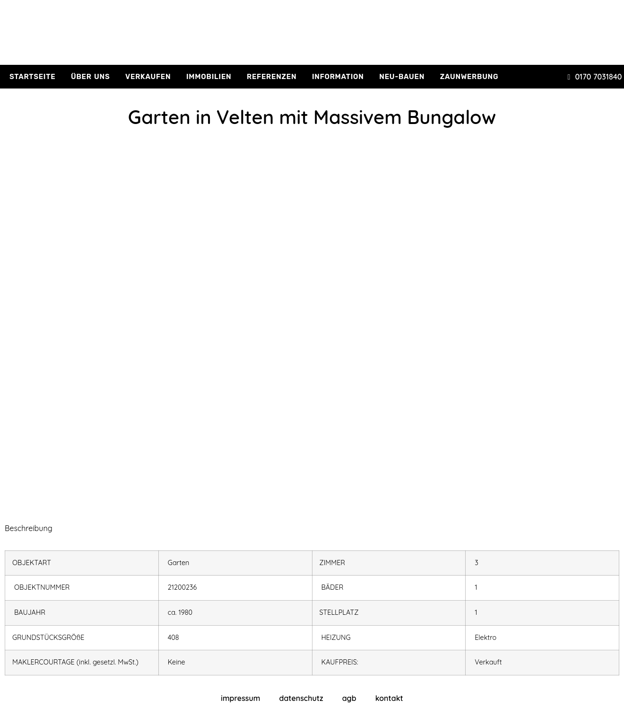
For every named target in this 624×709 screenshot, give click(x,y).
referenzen (271, 76)
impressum (240, 698)
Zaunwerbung (469, 76)
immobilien (209, 76)
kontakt (389, 698)
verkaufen (148, 76)
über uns (90, 76)
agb (349, 698)
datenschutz (301, 698)
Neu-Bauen (402, 76)
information (338, 76)
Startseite (32, 76)
